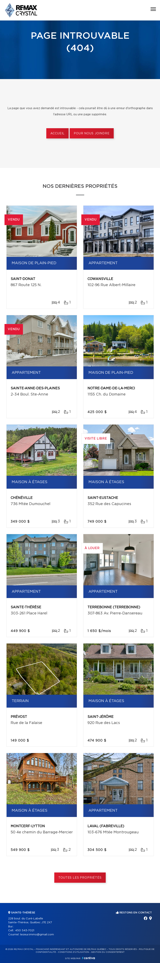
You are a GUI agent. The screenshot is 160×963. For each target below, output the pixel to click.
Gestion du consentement (108, 952)
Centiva (88, 958)
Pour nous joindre (91, 133)
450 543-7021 (24, 930)
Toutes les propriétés (80, 877)
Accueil (57, 133)
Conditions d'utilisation (73, 952)
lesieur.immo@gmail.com (37, 934)
